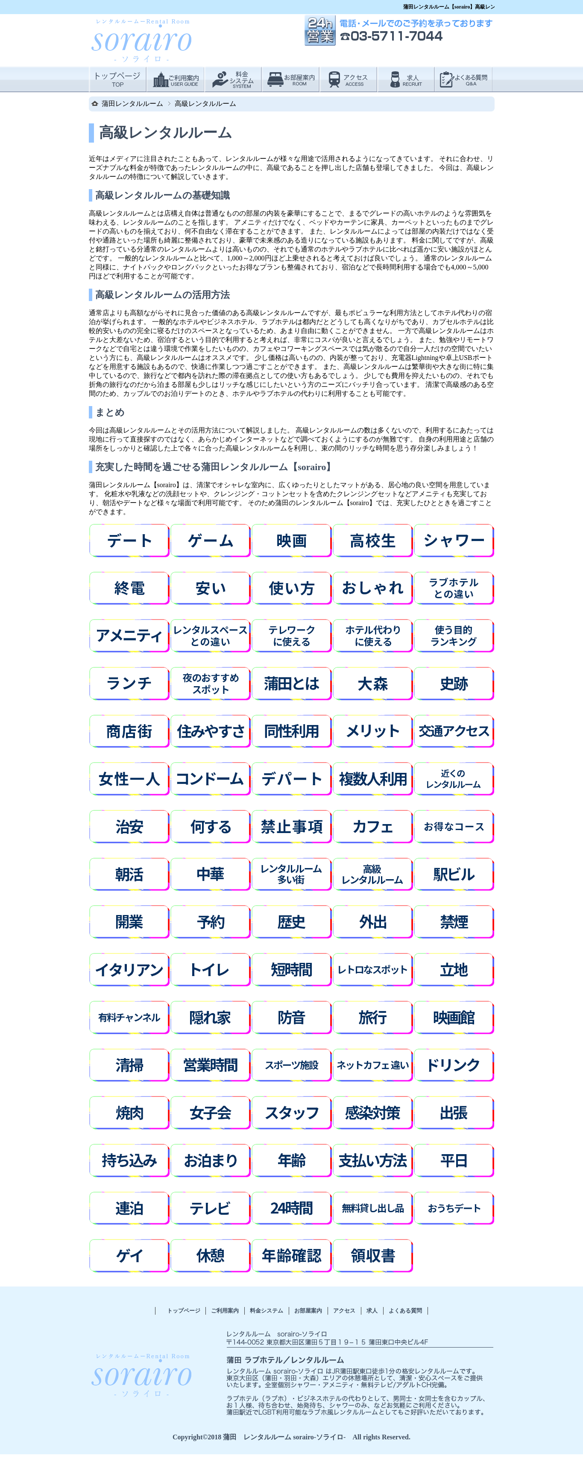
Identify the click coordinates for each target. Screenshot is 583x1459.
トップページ (183, 1310)
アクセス (344, 1310)
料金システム (266, 1310)
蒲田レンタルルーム (132, 103)
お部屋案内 (308, 1310)
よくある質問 (405, 1310)
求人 (372, 1310)
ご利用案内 (225, 1310)
